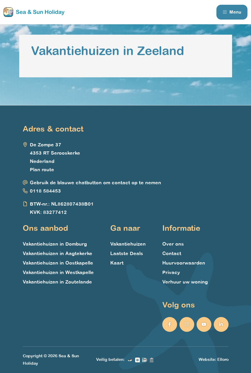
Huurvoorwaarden (183, 263)
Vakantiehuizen (128, 244)
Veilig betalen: (110, 359)
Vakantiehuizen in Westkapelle (58, 273)
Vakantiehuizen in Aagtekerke (57, 254)
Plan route (42, 170)
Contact (171, 254)
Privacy (171, 273)
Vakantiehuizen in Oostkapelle (58, 263)
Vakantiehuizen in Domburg (55, 244)
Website (207, 359)
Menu (232, 12)
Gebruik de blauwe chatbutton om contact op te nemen (95, 183)
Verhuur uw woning (185, 282)
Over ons (173, 244)
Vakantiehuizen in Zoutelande (57, 282)
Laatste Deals (126, 254)
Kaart (117, 263)
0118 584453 (45, 191)
